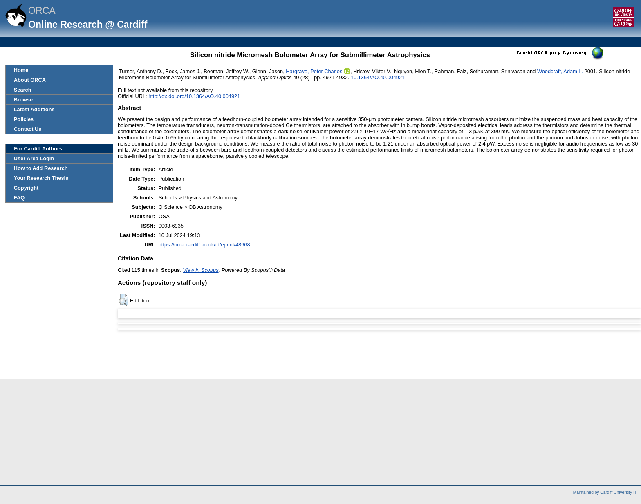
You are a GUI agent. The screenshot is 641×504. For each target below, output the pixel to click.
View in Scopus (200, 270)
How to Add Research (41, 168)
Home (21, 70)
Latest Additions (34, 109)
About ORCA (30, 80)
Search (22, 90)
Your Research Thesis (41, 178)
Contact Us (28, 129)
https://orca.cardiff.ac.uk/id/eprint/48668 (204, 245)
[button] (123, 300)
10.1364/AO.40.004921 (378, 77)
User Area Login (34, 158)
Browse (23, 99)
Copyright (26, 188)
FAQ (19, 198)
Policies (24, 119)
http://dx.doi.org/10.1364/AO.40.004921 (194, 96)
